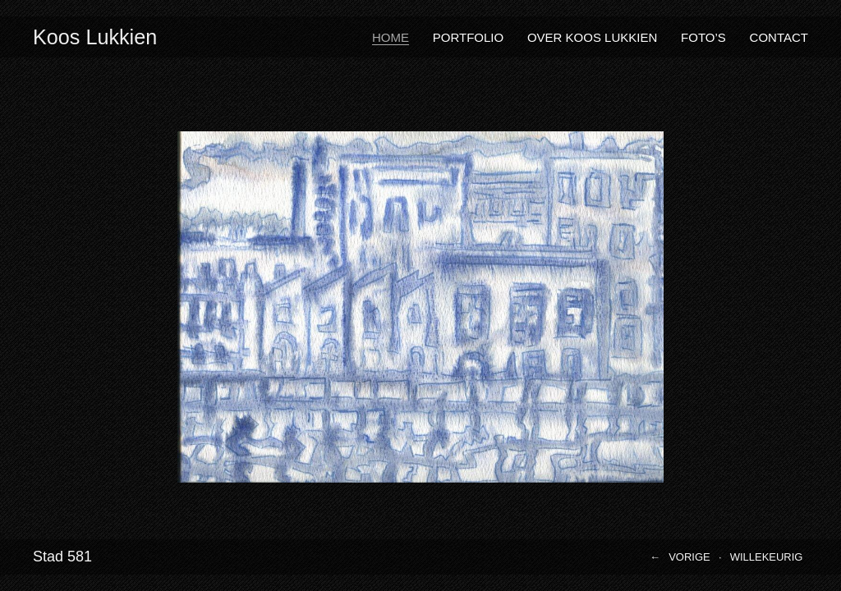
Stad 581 (62, 556)
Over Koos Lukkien (592, 37)
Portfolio (468, 37)
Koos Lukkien (95, 36)
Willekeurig (766, 557)
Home (390, 37)
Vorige (689, 557)
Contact (779, 37)
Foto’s (703, 37)
